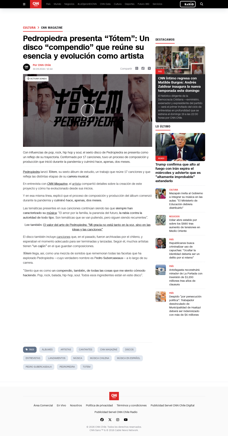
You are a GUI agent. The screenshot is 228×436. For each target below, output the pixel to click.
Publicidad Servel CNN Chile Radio (116, 412)
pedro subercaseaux (39, 366)
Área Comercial (43, 405)
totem (86, 366)
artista (76, 184)
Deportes (129, 4)
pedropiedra (67, 366)
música (52, 213)
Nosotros (76, 405)
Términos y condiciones (132, 405)
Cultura (118, 4)
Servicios (157, 4)
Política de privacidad (99, 405)
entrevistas (33, 358)
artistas (66, 349)
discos (129, 349)
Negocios (69, 4)
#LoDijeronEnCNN (87, 4)
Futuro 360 (143, 4)
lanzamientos (56, 358)
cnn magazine (52, 28)
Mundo (57, 4)
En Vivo (61, 405)
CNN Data (105, 4)
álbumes (47, 349)
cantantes (85, 349)
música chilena (99, 358)
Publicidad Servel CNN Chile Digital (172, 405)
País (48, 4)
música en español (128, 358)
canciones (63, 237)
